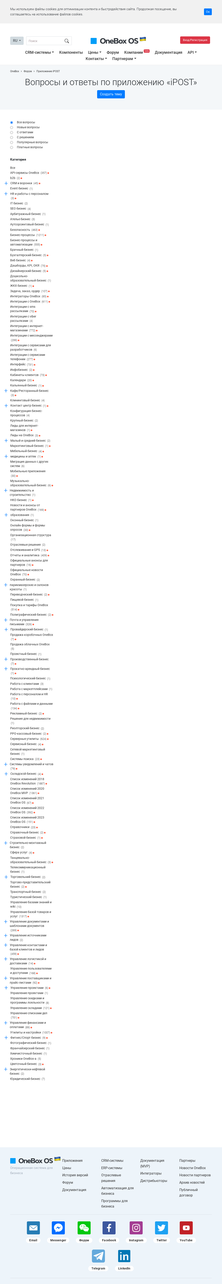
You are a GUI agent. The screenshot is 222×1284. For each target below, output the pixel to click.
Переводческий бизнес (29, 594)
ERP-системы (111, 1168)
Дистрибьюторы (153, 1181)
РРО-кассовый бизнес (29, 734)
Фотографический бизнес (30, 1043)
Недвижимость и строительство (22, 493)
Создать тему (111, 94)
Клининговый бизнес (27, 400)
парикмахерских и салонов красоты (29, 587)
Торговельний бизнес (27, 877)
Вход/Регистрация (195, 40)
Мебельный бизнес (27, 451)
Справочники (24, 827)
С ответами (25, 132)
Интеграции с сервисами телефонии (27, 357)
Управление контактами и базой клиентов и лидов (28, 949)
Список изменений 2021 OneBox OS (27, 800)
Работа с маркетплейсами (31, 689)
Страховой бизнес (26, 838)
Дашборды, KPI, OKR (29, 266)
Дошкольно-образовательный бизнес (30, 278)
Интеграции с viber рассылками (23, 319)
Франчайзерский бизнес (29, 1048)
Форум (113, 52)
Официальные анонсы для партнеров (29, 563)
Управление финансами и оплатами (28, 1025)
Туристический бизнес (28, 897)
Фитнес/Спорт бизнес (29, 1038)
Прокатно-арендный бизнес (30, 671)
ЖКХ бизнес (22, 286)
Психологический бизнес (30, 679)
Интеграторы (151, 1173)
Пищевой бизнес (24, 600)
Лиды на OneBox (25, 435)
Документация (168, 52)
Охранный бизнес (25, 580)
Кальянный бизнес (27, 386)
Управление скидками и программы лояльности (29, 1000)
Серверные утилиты (29, 739)
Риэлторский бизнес (27, 728)
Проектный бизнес (25, 654)
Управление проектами (30, 988)
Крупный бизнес (24, 420)
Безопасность (25, 230)
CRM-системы (38, 52)
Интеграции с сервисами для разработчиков (30, 347)
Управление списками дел (28, 1015)
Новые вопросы (28, 127)
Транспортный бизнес (28, 892)
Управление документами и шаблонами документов (29, 926)
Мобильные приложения (28, 473)
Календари (22, 380)
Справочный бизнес (28, 832)
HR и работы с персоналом (29, 196)
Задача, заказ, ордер (30, 291)
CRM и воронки (25, 183)
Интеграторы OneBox (29, 296)
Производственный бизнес (29, 661)
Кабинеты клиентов (28, 375)
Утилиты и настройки (31, 1032)
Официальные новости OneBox (26, 572)
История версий (75, 1175)
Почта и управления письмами (24, 622)
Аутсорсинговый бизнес (29, 225)
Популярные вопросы (32, 142)
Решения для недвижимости (30, 721)
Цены (93, 52)
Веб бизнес (21, 260)
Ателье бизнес (22, 219)
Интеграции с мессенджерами (31, 338)
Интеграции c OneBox (30, 301)
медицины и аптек (26, 456)
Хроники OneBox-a (25, 1059)
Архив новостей (192, 1182)
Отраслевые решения (27, 545)
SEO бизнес (20, 209)
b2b (16, 178)
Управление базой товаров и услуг (30, 914)
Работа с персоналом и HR (29, 696)
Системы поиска (26, 759)
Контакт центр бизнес (29, 406)
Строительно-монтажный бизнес (28, 845)
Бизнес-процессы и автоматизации (26, 242)
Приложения (72, 1161)
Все (12, 167)
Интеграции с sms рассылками (23, 309)
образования (22, 515)
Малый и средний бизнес (30, 441)
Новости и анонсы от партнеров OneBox (28, 507)
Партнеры (187, 1161)
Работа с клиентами (27, 684)
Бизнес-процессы (28, 235)
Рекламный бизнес (27, 713)
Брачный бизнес (24, 250)
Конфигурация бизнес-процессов (26, 413)
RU (15, 41)
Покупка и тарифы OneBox (29, 607)
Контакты (95, 58)
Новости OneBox (192, 1168)
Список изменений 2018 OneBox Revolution (28, 781)
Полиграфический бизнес (31, 615)
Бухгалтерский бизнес (29, 255)
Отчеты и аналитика (29, 555)
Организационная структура (30, 537)
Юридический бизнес (27, 1079)
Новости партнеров (195, 1175)
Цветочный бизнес (27, 1064)
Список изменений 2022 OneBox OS (27, 810)
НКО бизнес (22, 500)
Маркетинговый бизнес (30, 446)
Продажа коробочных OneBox (31, 637)
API (191, 52)
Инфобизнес (22, 370)
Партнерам (122, 58)
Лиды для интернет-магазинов (24, 428)
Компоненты (71, 52)
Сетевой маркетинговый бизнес (27, 752)
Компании (137, 52)
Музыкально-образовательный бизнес (31, 483)
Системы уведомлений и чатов (31, 766)
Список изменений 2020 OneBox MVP (27, 791)
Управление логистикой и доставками (28, 961)
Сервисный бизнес (26, 744)
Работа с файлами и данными (31, 706)
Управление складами (31, 1008)
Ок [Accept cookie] (208, 11)
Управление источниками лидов (28, 938)
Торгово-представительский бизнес (30, 884)
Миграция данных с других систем (29, 464)
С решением (25, 137)
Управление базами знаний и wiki (31, 904)
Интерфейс (22, 365)
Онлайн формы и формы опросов (27, 528)
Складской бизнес (26, 774)
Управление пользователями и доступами (31, 971)
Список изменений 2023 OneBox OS (27, 820)
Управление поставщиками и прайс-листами (30, 980)
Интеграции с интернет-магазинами (26, 328)
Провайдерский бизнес (29, 630)
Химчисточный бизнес (28, 1053)
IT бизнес (19, 203)
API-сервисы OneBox (29, 173)
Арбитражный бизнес (28, 214)
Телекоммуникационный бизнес (28, 870)
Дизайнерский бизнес (29, 271)
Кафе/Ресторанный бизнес (29, 393)
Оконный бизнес (24, 520)
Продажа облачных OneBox (30, 647)
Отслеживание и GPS (29, 550)
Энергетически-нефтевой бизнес (27, 1072)
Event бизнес (21, 189)
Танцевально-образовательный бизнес (31, 860)
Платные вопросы (30, 147)
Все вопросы (26, 122)
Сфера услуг (22, 853)
